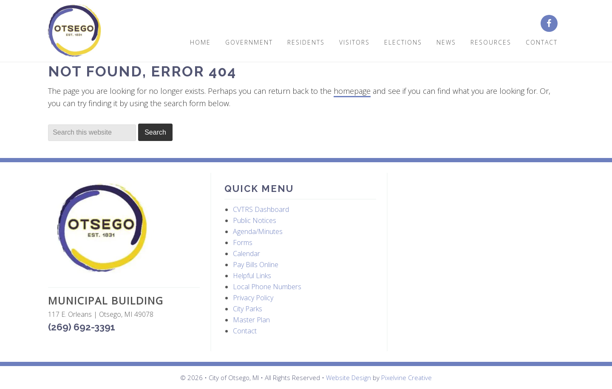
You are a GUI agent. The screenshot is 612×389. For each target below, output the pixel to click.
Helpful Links (252, 275)
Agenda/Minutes (258, 231)
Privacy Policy (253, 297)
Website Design (348, 377)
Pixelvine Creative (406, 377)
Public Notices (254, 220)
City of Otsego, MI (74, 30)
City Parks (247, 308)
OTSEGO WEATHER (477, 213)
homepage (352, 91)
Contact (245, 330)
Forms (242, 242)
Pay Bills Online (255, 264)
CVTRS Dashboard (261, 209)
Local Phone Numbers (267, 286)
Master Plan (251, 319)
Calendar (246, 253)
